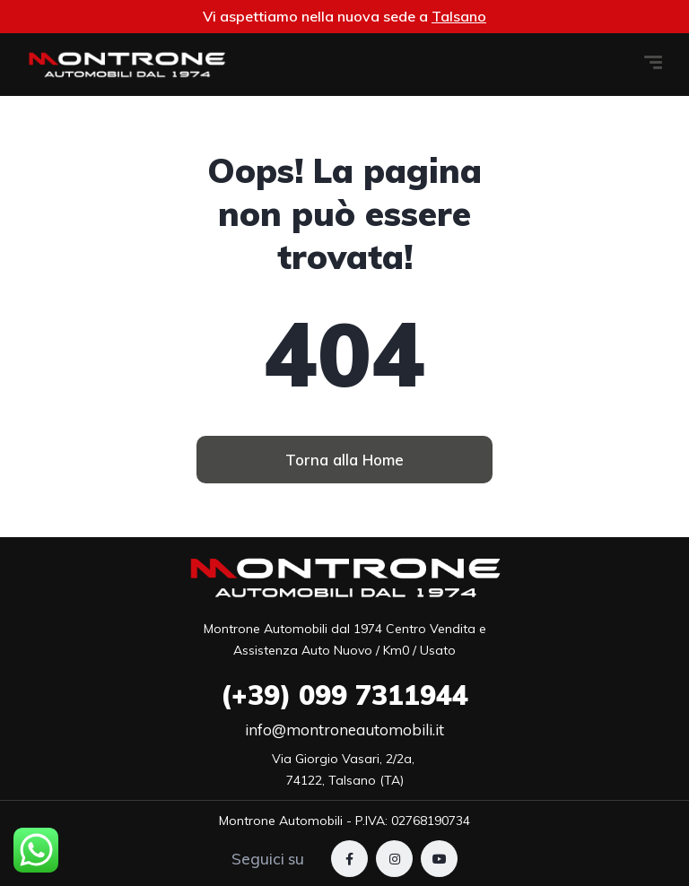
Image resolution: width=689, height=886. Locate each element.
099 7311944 (344, 695)
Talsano (459, 16)
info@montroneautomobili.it (344, 729)
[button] (344, 459)
